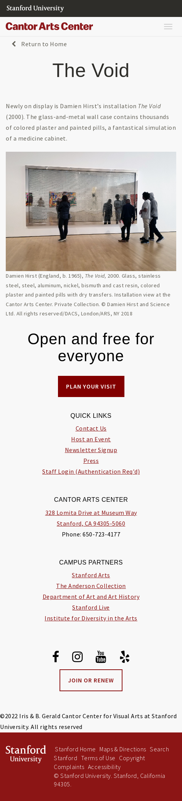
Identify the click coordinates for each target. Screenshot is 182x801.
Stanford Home (75, 749)
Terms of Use (98, 758)
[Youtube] (101, 658)
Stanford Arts (91, 575)
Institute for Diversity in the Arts (91, 618)
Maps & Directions (122, 749)
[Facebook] (55, 658)
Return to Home (39, 44)
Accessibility (104, 767)
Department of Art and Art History (91, 596)
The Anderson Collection (91, 586)
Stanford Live (91, 607)
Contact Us (91, 428)
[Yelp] (124, 658)
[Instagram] (77, 658)
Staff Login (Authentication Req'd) (91, 471)
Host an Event (91, 439)
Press (91, 460)
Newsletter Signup (91, 450)
